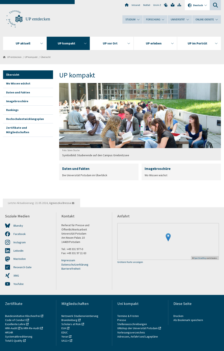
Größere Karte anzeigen (130, 262)
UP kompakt (31, 57)
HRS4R (9, 332)
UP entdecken (38, 19)
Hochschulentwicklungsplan (25, 119)
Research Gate (22, 267)
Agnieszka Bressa (60, 203)
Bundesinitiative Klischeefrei (22, 316)
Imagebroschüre (17, 101)
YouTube (18, 284)
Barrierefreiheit (70, 268)
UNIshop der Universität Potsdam (137, 328)
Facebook (19, 234)
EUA (63, 328)
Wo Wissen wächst (18, 83)
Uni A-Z (157, 5)
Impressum (68, 260)
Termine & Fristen (128, 316)
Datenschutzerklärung (74, 264)
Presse (122, 320)
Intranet (136, 5)
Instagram (19, 242)
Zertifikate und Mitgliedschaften (17, 130)
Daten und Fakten (18, 92)
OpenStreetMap (200, 258)
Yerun (64, 336)
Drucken (178, 316)
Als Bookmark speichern (188, 320)
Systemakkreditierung (18, 336)
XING (16, 275)
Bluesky (18, 225)
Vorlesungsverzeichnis (131, 332)
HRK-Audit (11, 328)
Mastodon (19, 259)
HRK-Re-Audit (31, 328)
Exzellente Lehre (15, 324)
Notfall (146, 5)
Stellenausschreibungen (132, 324)
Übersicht (46, 57)
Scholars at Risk (71, 324)
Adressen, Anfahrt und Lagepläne (137, 336)
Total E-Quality (13, 340)
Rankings (12, 110)
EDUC (64, 332)
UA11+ (65, 340)
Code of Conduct (15, 320)
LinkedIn (18, 250)
